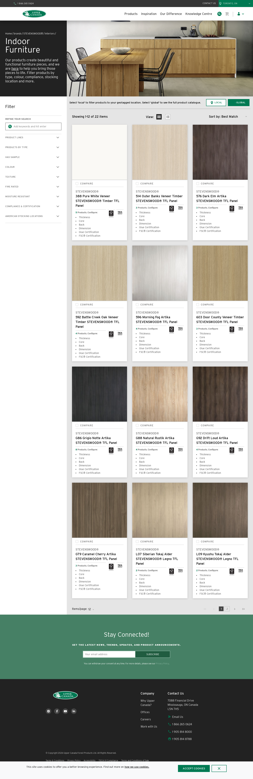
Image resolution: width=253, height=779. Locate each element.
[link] (205, 608)
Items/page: (79, 609)
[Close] (219, 768)
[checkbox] (77, 183)
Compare (86, 183)
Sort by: (214, 116)
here (15, 68)
